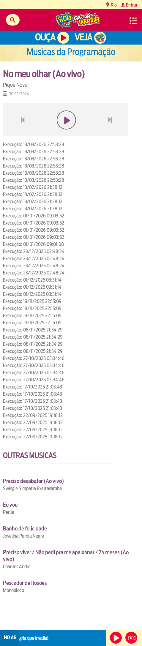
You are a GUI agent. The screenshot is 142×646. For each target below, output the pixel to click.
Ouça (45, 37)
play (66, 134)
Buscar (13, 20)
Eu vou (10, 505)
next (110, 134)
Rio (113, 4)
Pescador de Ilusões (25, 583)
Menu (133, 21)
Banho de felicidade (25, 528)
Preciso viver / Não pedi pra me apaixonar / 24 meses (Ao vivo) (66, 555)
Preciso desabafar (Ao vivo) (33, 481)
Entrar (131, 4)
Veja (83, 37)
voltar (20, 134)
